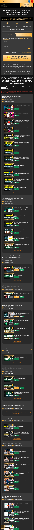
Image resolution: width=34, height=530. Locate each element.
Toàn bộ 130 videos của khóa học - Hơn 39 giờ (18, 88)
